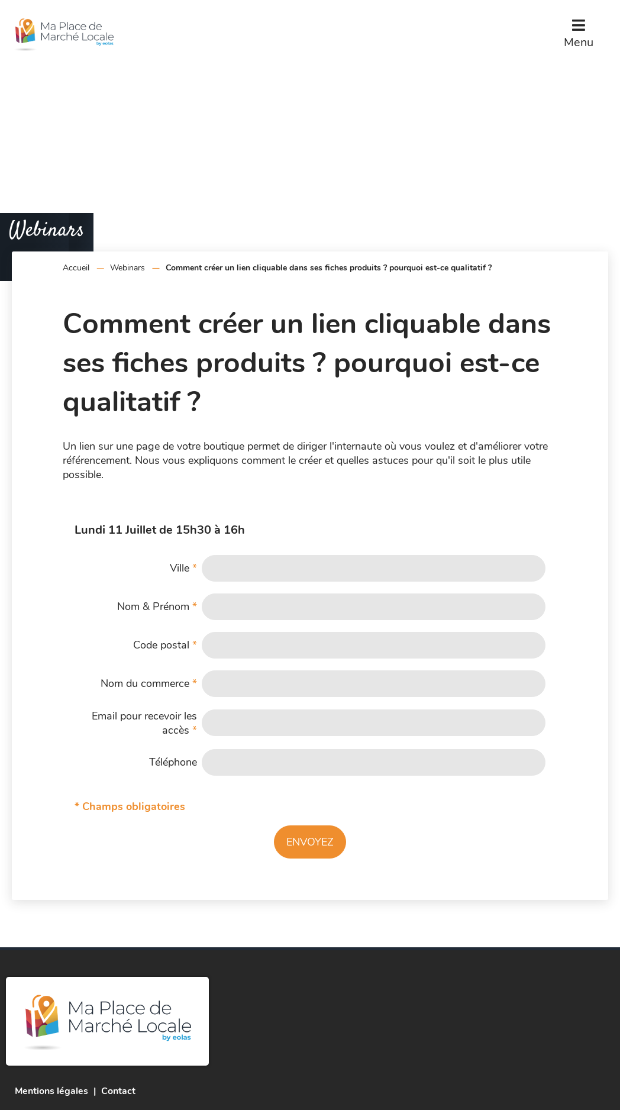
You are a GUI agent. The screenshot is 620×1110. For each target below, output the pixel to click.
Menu (578, 42)
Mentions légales (51, 1091)
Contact (118, 1091)
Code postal (165, 645)
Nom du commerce (149, 683)
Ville (183, 568)
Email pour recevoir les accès (144, 723)
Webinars (127, 267)
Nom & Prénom (157, 606)
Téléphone (173, 762)
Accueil (76, 267)
